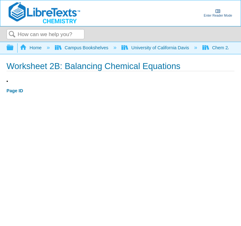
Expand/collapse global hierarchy (14, 48)
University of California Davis (155, 47)
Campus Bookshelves (82, 47)
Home (31, 47)
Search (12, 35)
